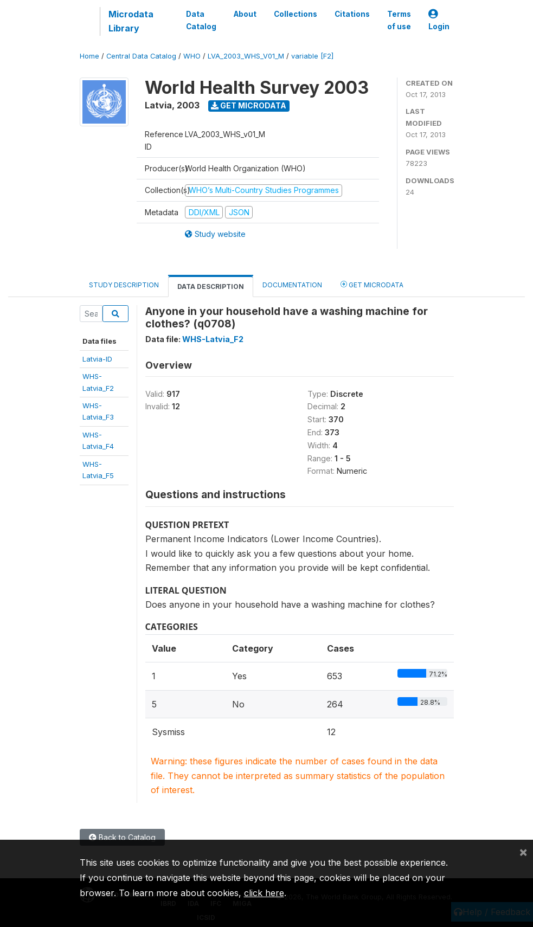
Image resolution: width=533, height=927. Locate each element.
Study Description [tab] (124, 285)
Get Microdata (248, 105)
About (245, 14)
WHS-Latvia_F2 (212, 339)
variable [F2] (312, 56)
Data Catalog (201, 20)
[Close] (523, 851)
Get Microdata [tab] (372, 284)
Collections (295, 14)
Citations (352, 14)
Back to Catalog (122, 837)
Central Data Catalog (141, 56)
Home (89, 56)
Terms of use (399, 20)
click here (264, 892)
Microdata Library (130, 21)
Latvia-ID (97, 359)
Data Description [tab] (210, 286)
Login (438, 20)
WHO (192, 56)
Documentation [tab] (292, 285)
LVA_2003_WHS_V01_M (246, 56)
